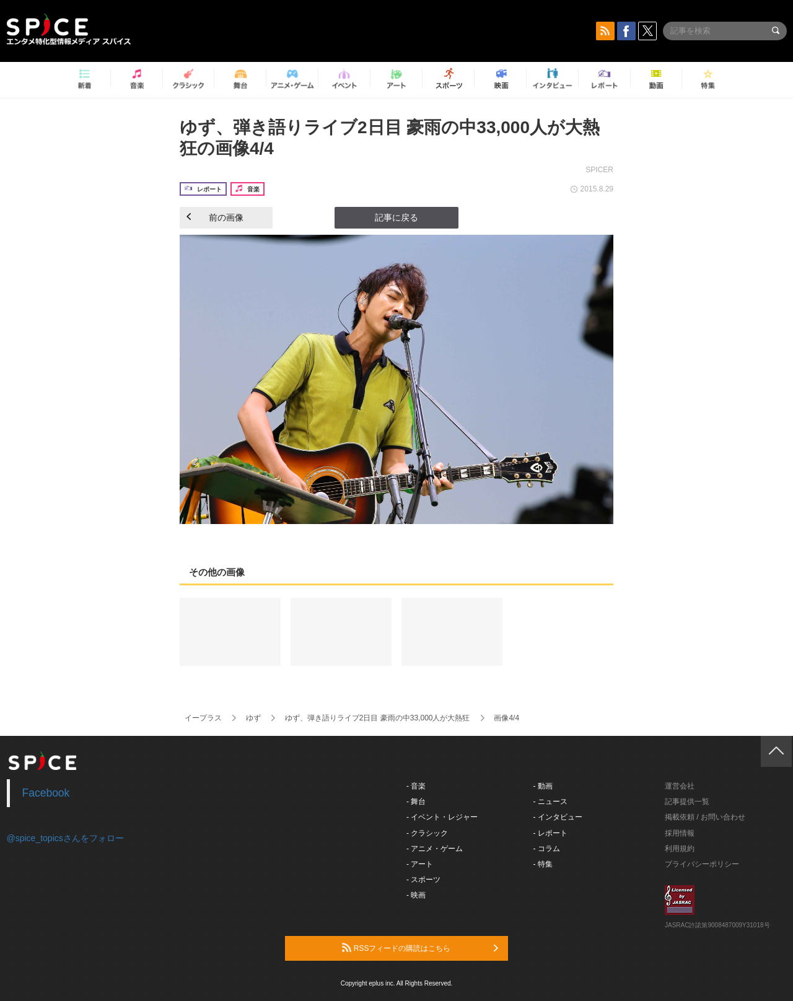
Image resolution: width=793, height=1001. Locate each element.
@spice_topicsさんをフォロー (65, 838)
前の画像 (214, 217)
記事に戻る (396, 217)
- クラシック (427, 833)
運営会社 (679, 786)
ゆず (253, 718)
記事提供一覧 (687, 801)
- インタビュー (557, 817)
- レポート (550, 833)
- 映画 (416, 895)
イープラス (203, 718)
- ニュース (550, 801)
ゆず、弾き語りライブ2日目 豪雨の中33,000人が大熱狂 (377, 718)
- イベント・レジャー (442, 817)
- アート (419, 864)
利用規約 (679, 848)
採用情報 (679, 833)
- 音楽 (416, 786)
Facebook (46, 793)
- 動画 (543, 786)
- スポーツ (423, 879)
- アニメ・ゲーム (434, 848)
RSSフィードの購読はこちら (420, 948)
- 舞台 (416, 801)
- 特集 (543, 864)
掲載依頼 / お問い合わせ (705, 817)
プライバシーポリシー (702, 864)
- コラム (546, 848)
